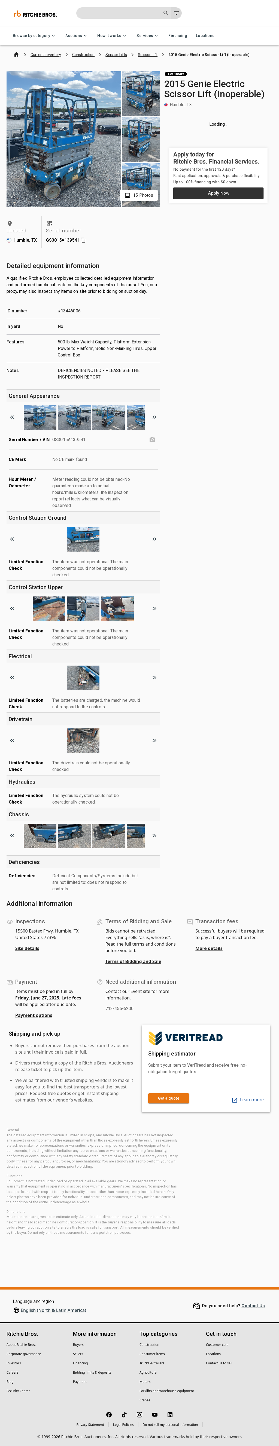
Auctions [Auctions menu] (77, 36)
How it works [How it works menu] (112, 36)
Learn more (247, 1100)
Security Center (18, 1391)
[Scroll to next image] (154, 417)
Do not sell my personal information (170, 1424)
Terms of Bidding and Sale (133, 961)
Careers (12, 1372)
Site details (27, 948)
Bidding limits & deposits (92, 1372)
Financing (177, 36)
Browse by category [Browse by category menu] (35, 36)
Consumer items (152, 1354)
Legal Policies (123, 1424)
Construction (149, 1344)
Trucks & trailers (152, 1363)
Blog (10, 1381)
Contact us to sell (219, 1363)
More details (208, 948)
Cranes (145, 1400)
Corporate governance (24, 1354)
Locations (205, 36)
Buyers (78, 1344)
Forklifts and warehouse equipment (167, 1391)
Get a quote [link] (168, 1098)
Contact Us (253, 1305)
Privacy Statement (90, 1424)
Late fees (71, 998)
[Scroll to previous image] (12, 417)
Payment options (33, 1015)
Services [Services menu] (148, 36)
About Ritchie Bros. (21, 1344)
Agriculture (148, 1372)
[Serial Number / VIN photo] (152, 439)
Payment (80, 1381)
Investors (14, 1363)
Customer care (217, 1344)
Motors (145, 1381)
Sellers (78, 1354)
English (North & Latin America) (53, 1310)
